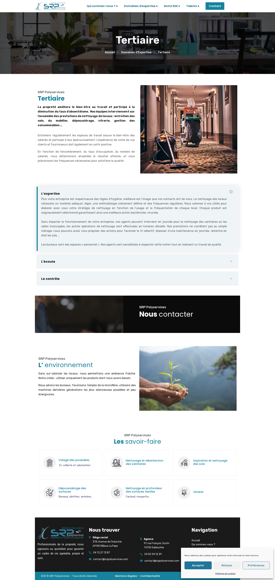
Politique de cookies (225, 573)
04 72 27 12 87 (101, 552)
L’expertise (50, 193)
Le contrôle (50, 279)
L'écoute (48, 261)
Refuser (227, 565)
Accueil (110, 52)
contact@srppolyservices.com (110, 559)
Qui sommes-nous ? (203, 544)
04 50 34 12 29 (153, 554)
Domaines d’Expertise (136, 52)
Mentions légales (126, 576)
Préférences (256, 565)
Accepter (198, 565)
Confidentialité (150, 576)
